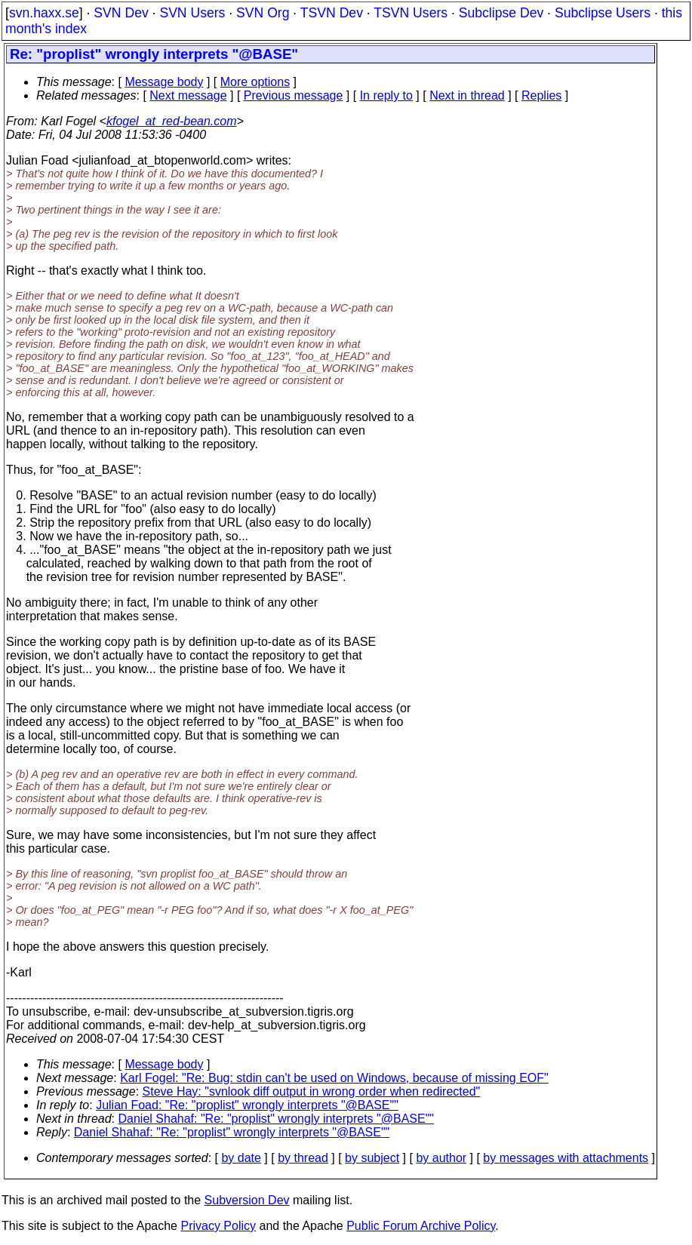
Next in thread (467, 95)
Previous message (293, 95)
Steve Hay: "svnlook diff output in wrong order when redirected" (312, 1091)
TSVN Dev (331, 12)
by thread (303, 1157)
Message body (164, 81)
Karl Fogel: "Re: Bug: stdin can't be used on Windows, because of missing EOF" (334, 1077)
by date (240, 1157)
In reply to (386, 95)
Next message (187, 95)
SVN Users (192, 12)
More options (255, 81)
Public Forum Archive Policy (420, 1225)
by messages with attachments (565, 1157)
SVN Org (262, 12)
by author (441, 1157)
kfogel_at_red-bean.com (171, 121)
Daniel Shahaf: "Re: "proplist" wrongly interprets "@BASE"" (276, 1118)
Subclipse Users (602, 12)
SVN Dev (121, 12)
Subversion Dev (247, 1200)
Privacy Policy (218, 1225)
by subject (372, 1157)
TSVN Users (410, 12)
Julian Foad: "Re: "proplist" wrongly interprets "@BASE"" (247, 1105)
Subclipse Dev (501, 12)
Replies (541, 95)
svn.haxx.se (44, 12)
